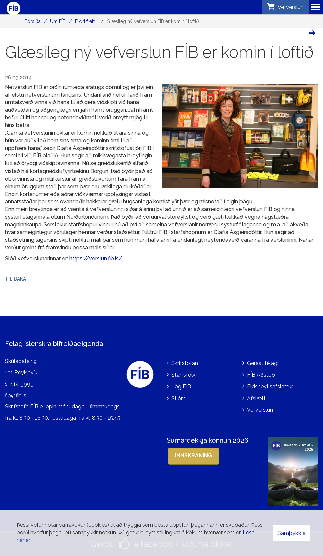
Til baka (15, 279)
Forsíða (33, 21)
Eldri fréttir (86, 21)
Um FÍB (58, 21)
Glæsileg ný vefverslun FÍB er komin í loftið (153, 21)
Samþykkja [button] (291, 533)
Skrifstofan (184, 363)
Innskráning (193, 455)
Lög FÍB (181, 386)
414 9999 (22, 384)
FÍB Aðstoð (261, 375)
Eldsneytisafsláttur (270, 386)
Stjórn (178, 398)
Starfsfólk (183, 375)
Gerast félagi (262, 363)
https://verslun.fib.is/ (95, 258)
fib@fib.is (15, 395)
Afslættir (257, 398)
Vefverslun (260, 410)
